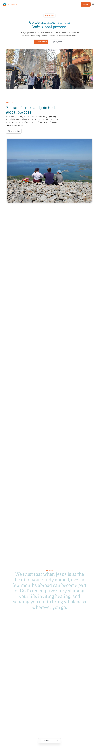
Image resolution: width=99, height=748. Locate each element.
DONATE (85, 4)
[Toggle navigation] (93, 4)
